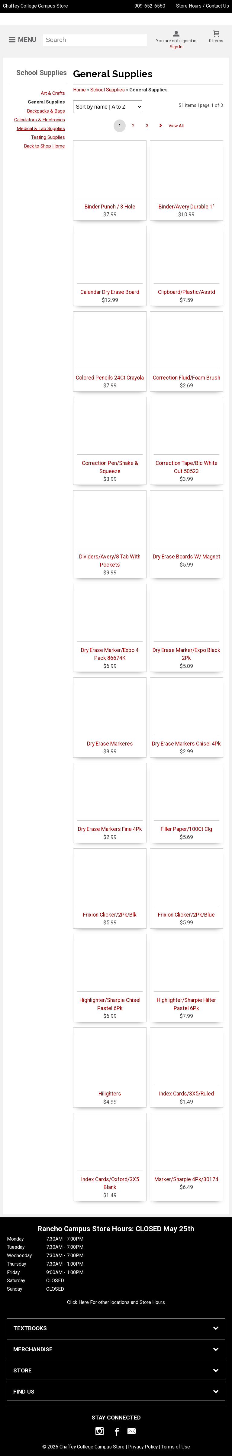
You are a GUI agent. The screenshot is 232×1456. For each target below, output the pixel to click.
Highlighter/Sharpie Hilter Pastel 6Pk (186, 1001)
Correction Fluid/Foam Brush (186, 375)
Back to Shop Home (44, 146)
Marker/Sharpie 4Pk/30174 (186, 1176)
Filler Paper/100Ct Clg (186, 826)
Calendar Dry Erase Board (110, 289)
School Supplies (107, 90)
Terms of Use (175, 1447)
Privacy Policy (143, 1447)
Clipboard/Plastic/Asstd (186, 289)
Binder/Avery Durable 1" (186, 204)
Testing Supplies (48, 137)
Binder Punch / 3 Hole (110, 204)
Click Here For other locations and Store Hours (116, 1302)
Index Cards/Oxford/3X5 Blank (110, 1180)
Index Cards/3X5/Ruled (186, 1091)
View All (176, 125)
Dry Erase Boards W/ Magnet (186, 554)
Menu (27, 39)
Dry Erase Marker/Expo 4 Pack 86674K (110, 651)
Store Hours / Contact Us (202, 6)
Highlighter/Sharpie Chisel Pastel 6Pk (110, 1001)
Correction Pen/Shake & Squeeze (110, 464)
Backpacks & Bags (46, 111)
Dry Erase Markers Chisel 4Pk (186, 741)
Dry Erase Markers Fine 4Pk (110, 826)
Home (79, 90)
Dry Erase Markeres (110, 741)
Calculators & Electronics (39, 119)
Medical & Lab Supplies (41, 128)
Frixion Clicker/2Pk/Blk (110, 912)
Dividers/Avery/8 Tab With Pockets (110, 557)
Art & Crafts (53, 93)
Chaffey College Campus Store (35, 6)
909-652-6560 (149, 6)
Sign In (176, 46)
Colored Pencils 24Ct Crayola (110, 375)
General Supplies (46, 102)
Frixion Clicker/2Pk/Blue (186, 912)
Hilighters (110, 1091)
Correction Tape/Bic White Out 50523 (186, 464)
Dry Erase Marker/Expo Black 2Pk (186, 651)
